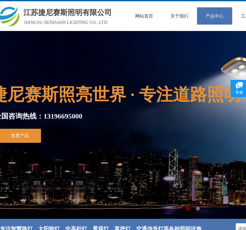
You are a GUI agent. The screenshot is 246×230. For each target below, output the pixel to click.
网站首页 (144, 16)
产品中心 (215, 16)
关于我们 (179, 16)
